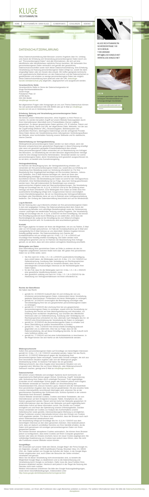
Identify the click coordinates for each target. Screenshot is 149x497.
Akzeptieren (75, 491)
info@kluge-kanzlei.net (28, 100)
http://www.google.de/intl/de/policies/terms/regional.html (42, 473)
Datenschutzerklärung (135, 489)
